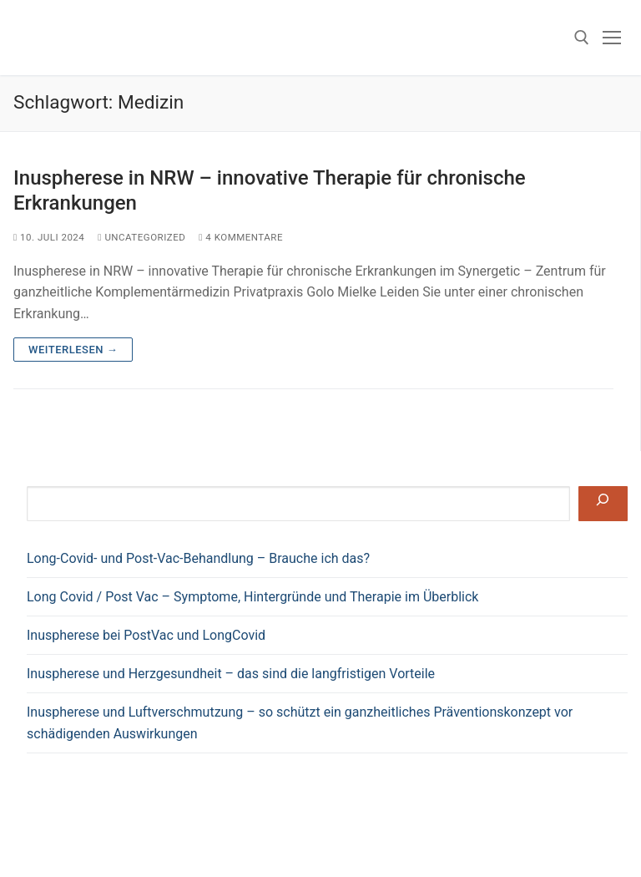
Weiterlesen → (73, 349)
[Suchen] (603, 503)
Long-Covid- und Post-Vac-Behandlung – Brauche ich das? (198, 558)
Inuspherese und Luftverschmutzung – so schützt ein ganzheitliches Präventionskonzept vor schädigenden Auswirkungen (300, 723)
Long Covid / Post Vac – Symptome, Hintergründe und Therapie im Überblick (254, 597)
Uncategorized (141, 237)
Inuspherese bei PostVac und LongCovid (146, 635)
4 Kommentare (241, 237)
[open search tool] (581, 37)
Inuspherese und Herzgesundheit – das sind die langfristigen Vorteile (231, 674)
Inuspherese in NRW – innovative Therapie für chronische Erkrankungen (269, 190)
